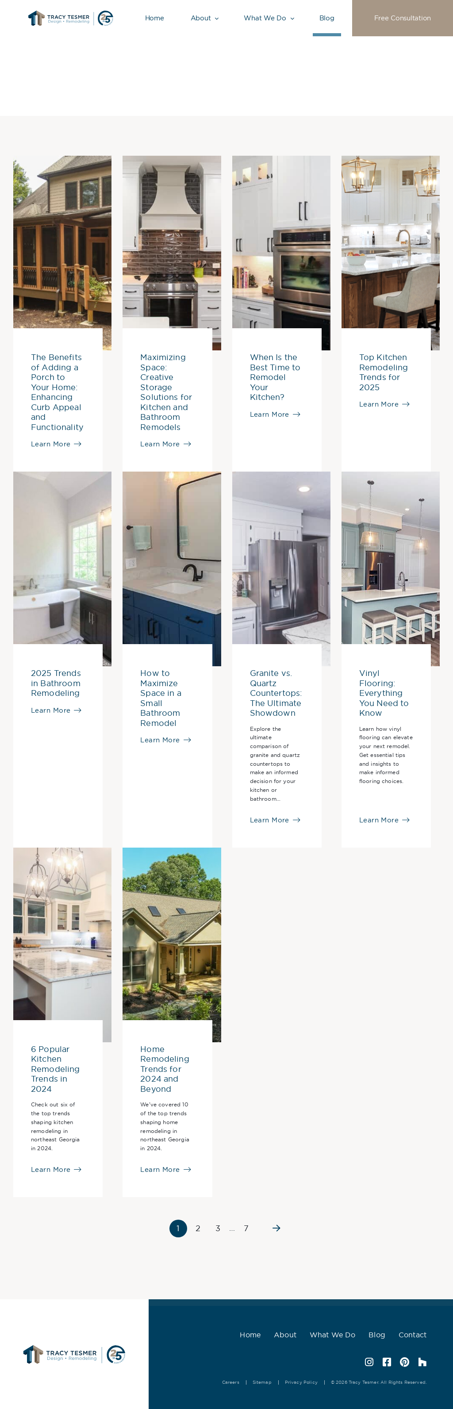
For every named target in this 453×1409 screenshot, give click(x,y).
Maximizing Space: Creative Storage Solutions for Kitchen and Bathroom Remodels (166, 392)
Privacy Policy (301, 1382)
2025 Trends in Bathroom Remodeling (56, 683)
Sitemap (262, 1382)
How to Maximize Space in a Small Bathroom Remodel (160, 698)
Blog (326, 18)
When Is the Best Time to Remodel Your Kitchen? (275, 377)
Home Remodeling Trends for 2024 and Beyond (164, 1069)
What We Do (265, 18)
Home (154, 18)
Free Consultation (402, 18)
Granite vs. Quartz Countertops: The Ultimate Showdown (276, 693)
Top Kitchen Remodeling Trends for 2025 (383, 372)
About (201, 18)
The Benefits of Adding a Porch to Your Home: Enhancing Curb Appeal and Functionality (57, 392)
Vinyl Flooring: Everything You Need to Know (384, 693)
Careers (230, 1382)
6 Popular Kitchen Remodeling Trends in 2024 (55, 1069)
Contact (412, 1334)
